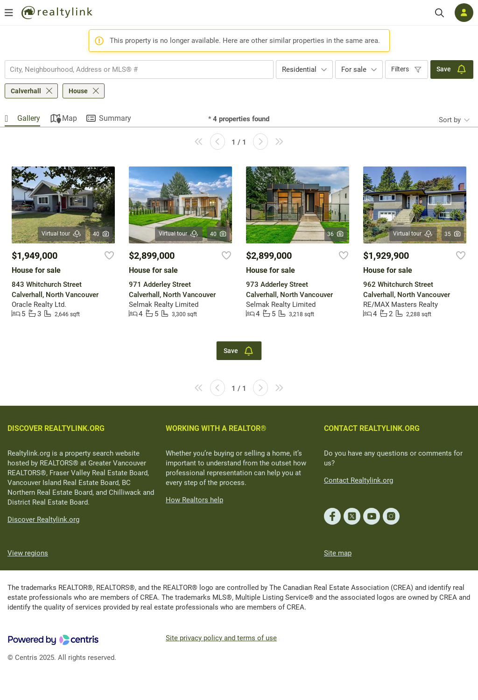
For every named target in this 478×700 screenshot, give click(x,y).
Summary (115, 118)
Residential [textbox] (299, 69)
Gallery (28, 118)
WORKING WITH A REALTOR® (216, 428)
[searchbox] (133, 69)
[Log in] (464, 12)
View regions (27, 553)
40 (101, 234)
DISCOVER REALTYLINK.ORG (56, 428)
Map (69, 118)
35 (453, 234)
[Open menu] (9, 12)
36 (335, 234)
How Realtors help (194, 500)
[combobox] (139, 69)
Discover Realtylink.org (43, 519)
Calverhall (26, 91)
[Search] (439, 13)
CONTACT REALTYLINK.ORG (372, 428)
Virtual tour (62, 233)
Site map (337, 553)
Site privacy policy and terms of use (221, 638)
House (78, 91)
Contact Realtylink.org (358, 480)
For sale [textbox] (353, 69)
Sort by (450, 120)
